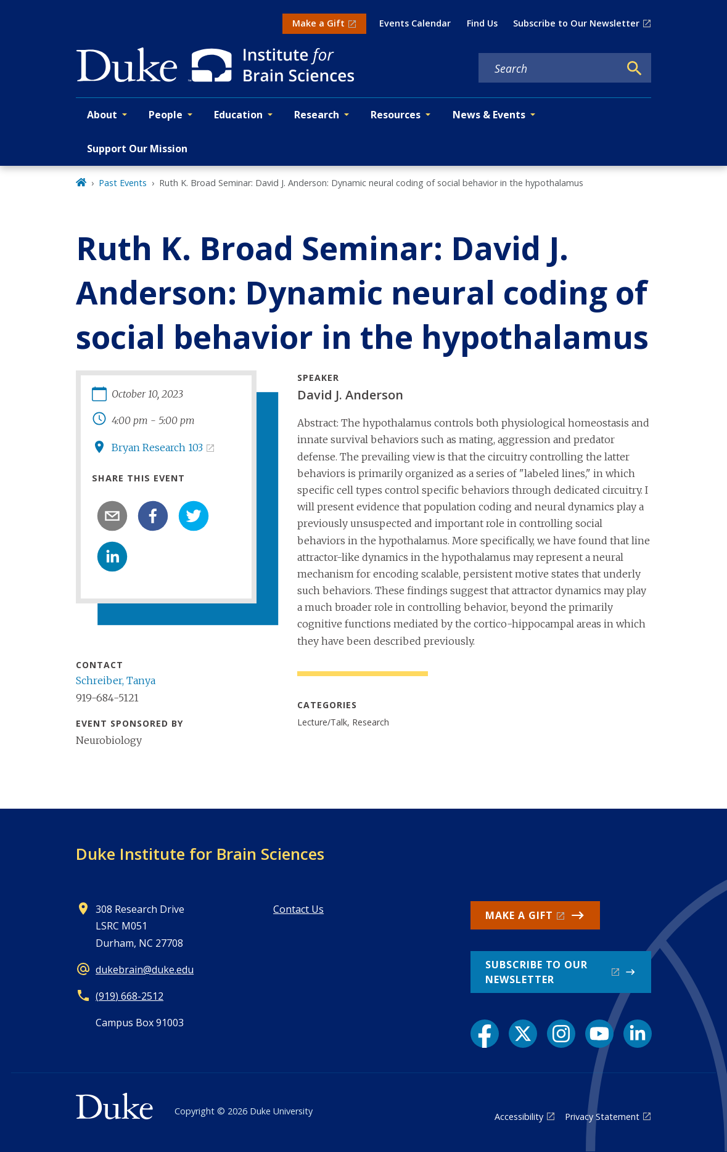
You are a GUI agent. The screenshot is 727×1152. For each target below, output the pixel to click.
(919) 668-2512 (129, 996)
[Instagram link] (561, 1033)
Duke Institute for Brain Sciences (200, 854)
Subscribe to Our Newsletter (576, 23)
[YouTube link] (599, 1033)
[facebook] (153, 515)
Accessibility (519, 1116)
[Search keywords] (548, 68)
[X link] (523, 1033)
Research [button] (316, 114)
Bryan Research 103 (157, 447)
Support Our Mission (137, 148)
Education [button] (238, 114)
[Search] (634, 68)
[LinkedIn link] (637, 1033)
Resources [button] (396, 114)
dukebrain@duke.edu (145, 969)
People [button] (166, 114)
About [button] (102, 114)
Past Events (123, 183)
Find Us (482, 23)
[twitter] (193, 515)
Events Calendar (415, 23)
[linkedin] (112, 556)
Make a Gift (318, 23)
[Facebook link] (484, 1033)
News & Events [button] (489, 114)
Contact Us (298, 909)
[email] (112, 515)
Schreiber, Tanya (115, 680)
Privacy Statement (602, 1116)
